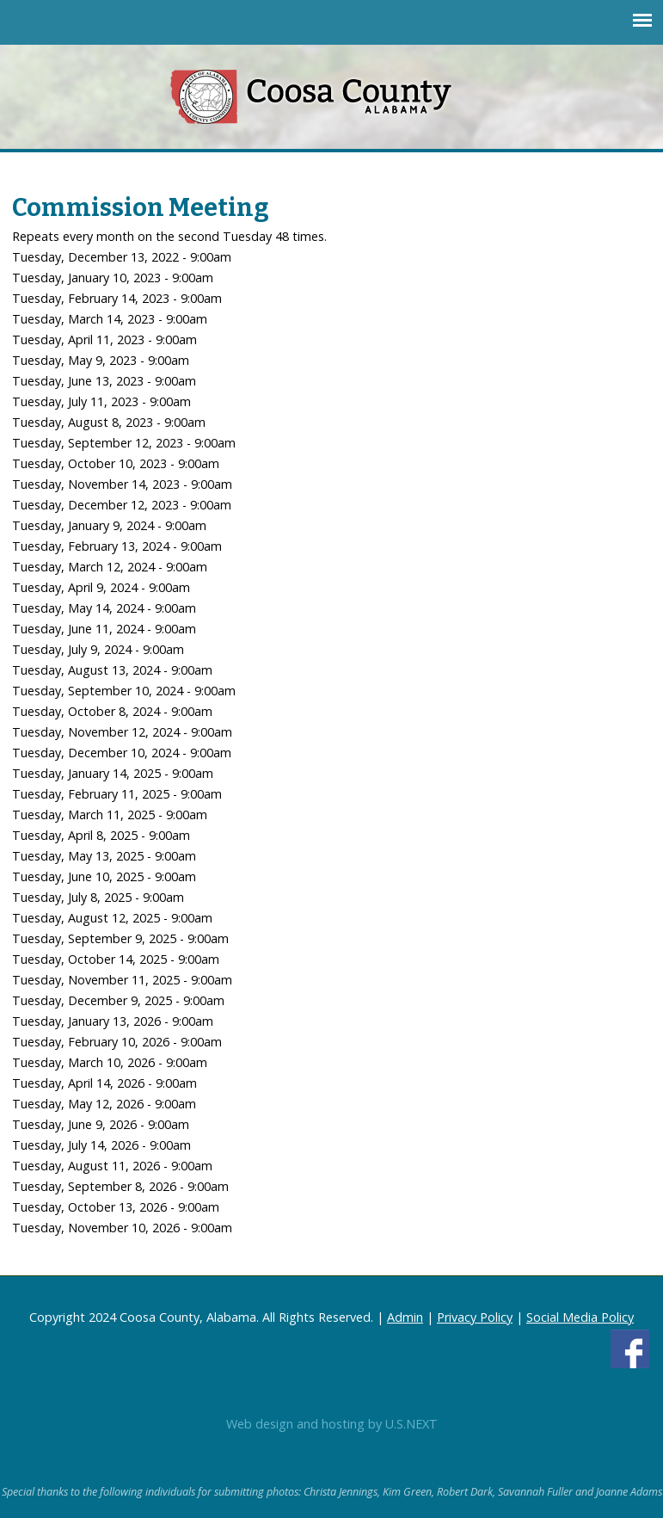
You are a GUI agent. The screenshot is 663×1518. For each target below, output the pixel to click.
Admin (405, 1317)
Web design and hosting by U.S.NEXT (332, 1424)
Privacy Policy (475, 1317)
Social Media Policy (580, 1317)
